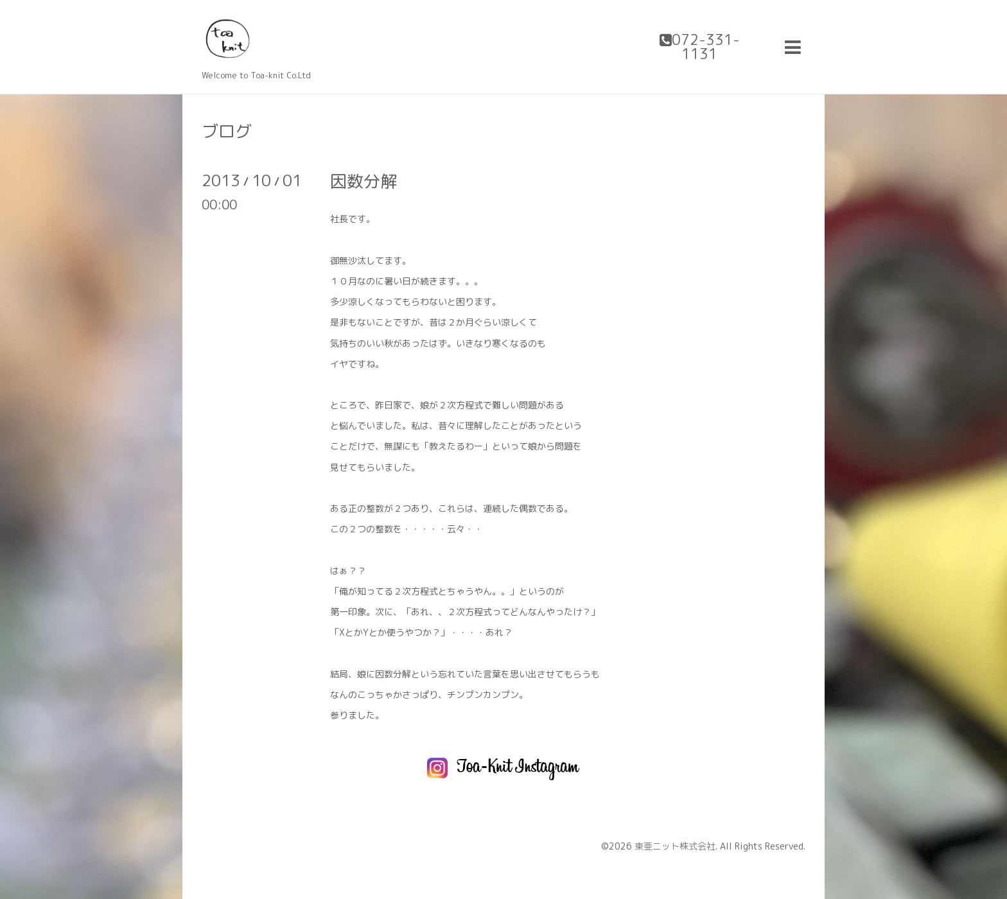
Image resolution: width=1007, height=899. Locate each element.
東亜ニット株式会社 (675, 846)
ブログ (227, 131)
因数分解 (363, 181)
